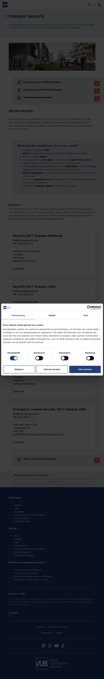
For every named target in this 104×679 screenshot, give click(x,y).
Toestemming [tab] (18, 315)
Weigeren (19, 369)
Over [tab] (86, 315)
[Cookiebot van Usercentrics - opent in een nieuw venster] (89, 308)
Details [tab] (52, 315)
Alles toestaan (85, 369)
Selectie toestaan (52, 369)
